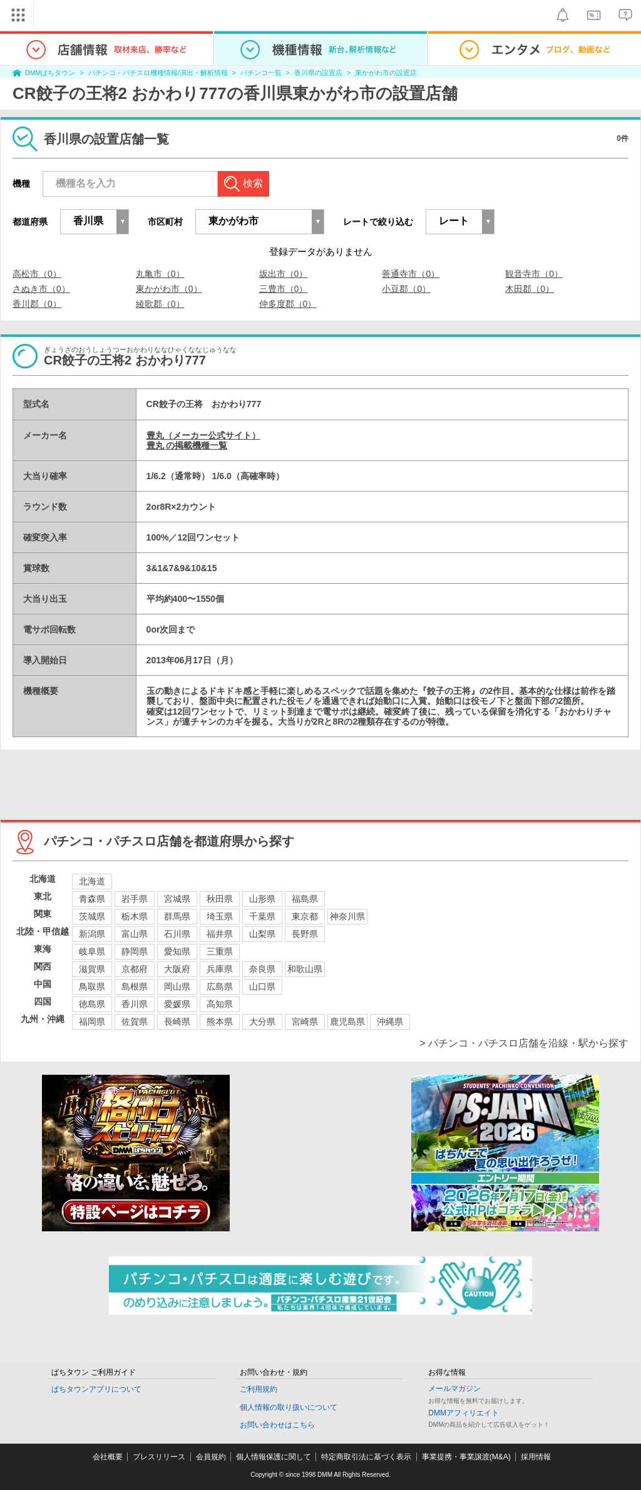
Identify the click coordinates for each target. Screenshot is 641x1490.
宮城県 (177, 899)
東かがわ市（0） (169, 288)
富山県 (134, 934)
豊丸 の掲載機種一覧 (187, 445)
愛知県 (177, 951)
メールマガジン (454, 1388)
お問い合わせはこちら (277, 1424)
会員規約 (211, 1456)
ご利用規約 (258, 1389)
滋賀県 (92, 969)
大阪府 (177, 969)
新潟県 (92, 934)
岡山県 (177, 986)
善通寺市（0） (410, 273)
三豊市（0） (283, 288)
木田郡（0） (529, 288)
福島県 (305, 899)
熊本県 (220, 1022)
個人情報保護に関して (273, 1456)
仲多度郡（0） (288, 303)
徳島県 (92, 1004)
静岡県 (134, 951)
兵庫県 (220, 969)
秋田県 (220, 899)
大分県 (262, 1022)
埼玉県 (220, 916)
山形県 (262, 899)
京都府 (134, 969)
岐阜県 (92, 951)
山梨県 (262, 934)
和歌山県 (304, 969)
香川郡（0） (37, 303)
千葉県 (262, 916)
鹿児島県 (347, 1022)
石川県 (177, 934)
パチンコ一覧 (261, 72)
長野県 (305, 934)
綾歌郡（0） (160, 303)
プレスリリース (159, 1456)
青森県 (92, 899)
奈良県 (262, 969)
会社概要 (108, 1456)
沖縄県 (390, 1022)
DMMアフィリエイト (463, 1413)
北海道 (92, 881)
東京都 (305, 916)
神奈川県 (347, 916)
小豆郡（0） (406, 288)
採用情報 (536, 1456)
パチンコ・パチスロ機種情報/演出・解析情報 (158, 72)
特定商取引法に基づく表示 (366, 1456)
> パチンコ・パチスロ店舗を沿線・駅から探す (523, 1043)
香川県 (134, 1004)
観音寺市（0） (534, 273)
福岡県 (92, 1022)
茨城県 (92, 916)
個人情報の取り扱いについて (288, 1407)
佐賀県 (134, 1022)
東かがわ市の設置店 (386, 72)
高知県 (220, 1004)
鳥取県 (92, 986)
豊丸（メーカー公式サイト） (203, 435)
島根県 (134, 986)
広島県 (220, 986)
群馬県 (177, 916)
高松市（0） (37, 273)
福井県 (220, 934)
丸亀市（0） (160, 273)
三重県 (220, 951)
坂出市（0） (283, 273)
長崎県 (177, 1022)
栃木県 (134, 916)
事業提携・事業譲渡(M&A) (466, 1456)
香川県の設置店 (318, 72)
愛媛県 (177, 1004)
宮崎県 (305, 1022)
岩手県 (134, 899)
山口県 (262, 986)
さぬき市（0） (41, 288)
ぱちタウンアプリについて (96, 1389)
